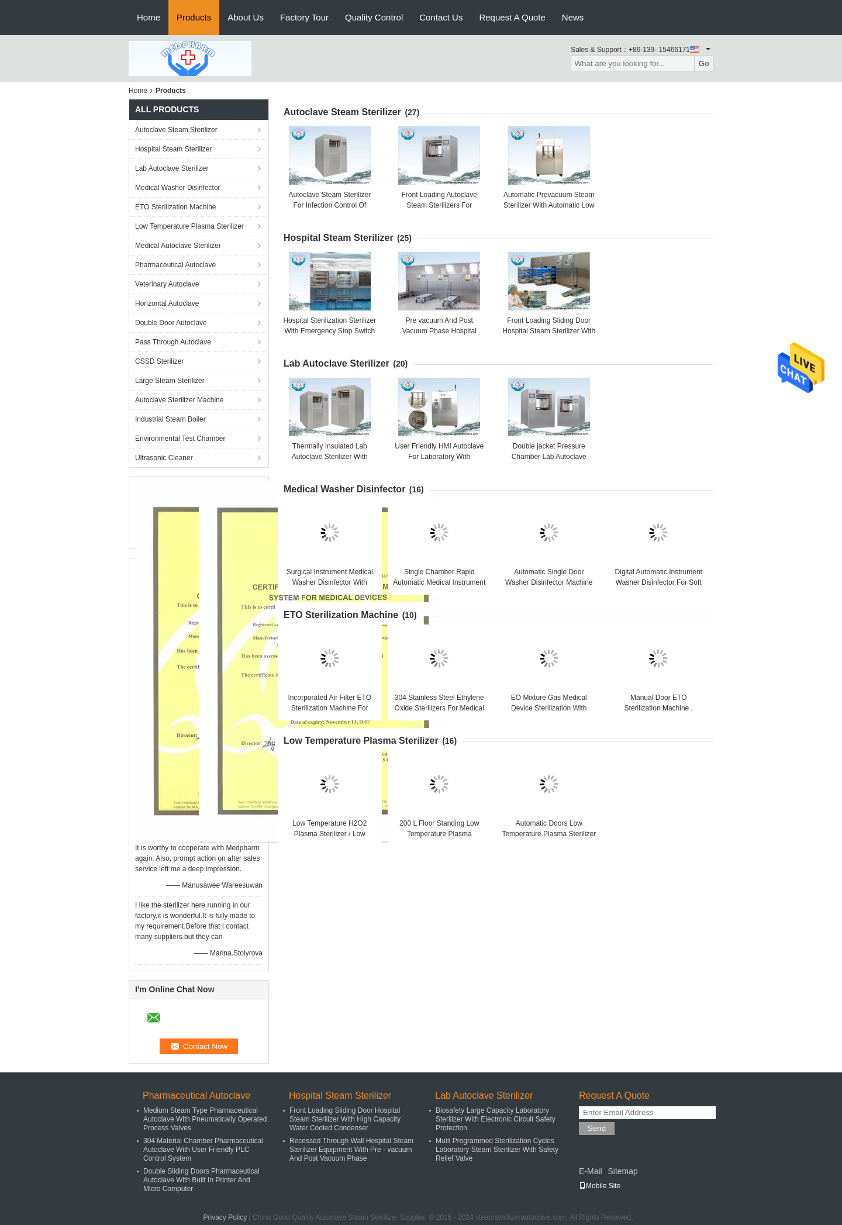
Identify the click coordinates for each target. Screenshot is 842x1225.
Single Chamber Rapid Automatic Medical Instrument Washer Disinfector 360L (439, 582)
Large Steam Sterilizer (170, 381)
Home (148, 17)
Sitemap (622, 1171)
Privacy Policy (225, 1217)
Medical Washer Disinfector (177, 188)
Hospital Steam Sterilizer (173, 149)
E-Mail (590, 1171)
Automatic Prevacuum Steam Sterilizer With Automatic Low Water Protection (548, 205)
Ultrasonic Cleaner (164, 458)
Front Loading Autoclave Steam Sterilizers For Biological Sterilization (439, 205)
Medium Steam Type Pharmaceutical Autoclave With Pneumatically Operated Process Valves (205, 1119)
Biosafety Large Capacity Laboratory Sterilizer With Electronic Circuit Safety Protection (495, 1119)
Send (597, 1128)
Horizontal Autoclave (167, 303)
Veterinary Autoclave (167, 284)
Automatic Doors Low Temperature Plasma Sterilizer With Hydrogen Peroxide (549, 833)
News (573, 17)
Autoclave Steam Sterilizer (176, 130)
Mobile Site (599, 1186)
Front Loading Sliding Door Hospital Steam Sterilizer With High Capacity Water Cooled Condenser (345, 1119)
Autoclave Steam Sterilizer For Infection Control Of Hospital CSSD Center (329, 205)
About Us (245, 17)
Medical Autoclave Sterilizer (178, 245)
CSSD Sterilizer (159, 361)
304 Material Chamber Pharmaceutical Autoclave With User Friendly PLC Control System (203, 1149)
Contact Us (441, 17)
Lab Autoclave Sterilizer (171, 168)
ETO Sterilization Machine (175, 207)
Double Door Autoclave (171, 323)
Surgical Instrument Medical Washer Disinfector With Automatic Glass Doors (330, 582)
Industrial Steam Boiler (170, 419)
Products (194, 17)
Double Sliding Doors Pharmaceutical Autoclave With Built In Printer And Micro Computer (201, 1180)
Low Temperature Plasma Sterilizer (189, 226)
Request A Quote (512, 17)
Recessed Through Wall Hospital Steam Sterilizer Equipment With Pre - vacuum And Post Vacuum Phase (351, 1149)
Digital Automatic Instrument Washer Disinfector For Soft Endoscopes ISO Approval (658, 582)
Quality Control (374, 17)
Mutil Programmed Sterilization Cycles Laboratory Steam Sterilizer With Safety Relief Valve (497, 1149)
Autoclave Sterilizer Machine (179, 400)
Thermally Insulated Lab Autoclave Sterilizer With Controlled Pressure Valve (329, 456)
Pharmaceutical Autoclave (175, 265)
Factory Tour (304, 17)
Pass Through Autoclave (173, 342)
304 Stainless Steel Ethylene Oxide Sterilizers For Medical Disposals (439, 708)
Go (703, 63)
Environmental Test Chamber (180, 438)
